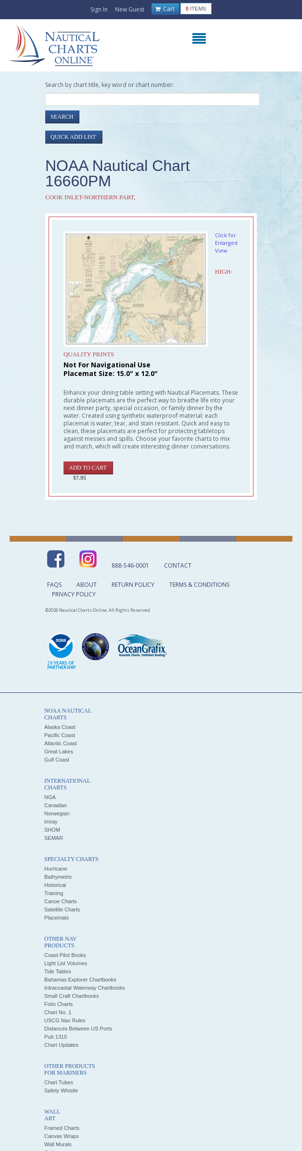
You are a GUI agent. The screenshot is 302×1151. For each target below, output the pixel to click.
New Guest (129, 9)
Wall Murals (58, 1144)
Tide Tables (57, 971)
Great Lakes (58, 751)
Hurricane (55, 869)
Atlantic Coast (60, 743)
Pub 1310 (55, 1037)
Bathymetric (58, 877)
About (86, 585)
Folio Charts (58, 1004)
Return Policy (133, 585)
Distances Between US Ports (78, 1028)
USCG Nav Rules (65, 1020)
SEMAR (53, 838)
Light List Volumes (65, 963)
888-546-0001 (130, 565)
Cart (165, 9)
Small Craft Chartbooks (71, 996)
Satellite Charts (62, 909)
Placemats (56, 918)
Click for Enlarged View (226, 242)
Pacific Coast (59, 735)
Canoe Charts (60, 901)
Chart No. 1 (57, 1012)
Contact (177, 565)
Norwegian (57, 813)
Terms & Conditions (199, 585)
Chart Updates (61, 1045)
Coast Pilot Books (65, 955)
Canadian (55, 805)
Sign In (99, 9)
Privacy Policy (74, 594)
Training (53, 893)
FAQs (54, 585)
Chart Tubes (58, 1082)
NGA (50, 797)
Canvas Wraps (61, 1136)
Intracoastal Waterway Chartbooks (84, 988)
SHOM (52, 830)
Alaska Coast (60, 727)
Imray (51, 821)
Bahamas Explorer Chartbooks (80, 979)
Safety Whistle (61, 1090)
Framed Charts (61, 1128)
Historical (55, 885)
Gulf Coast (56, 760)
